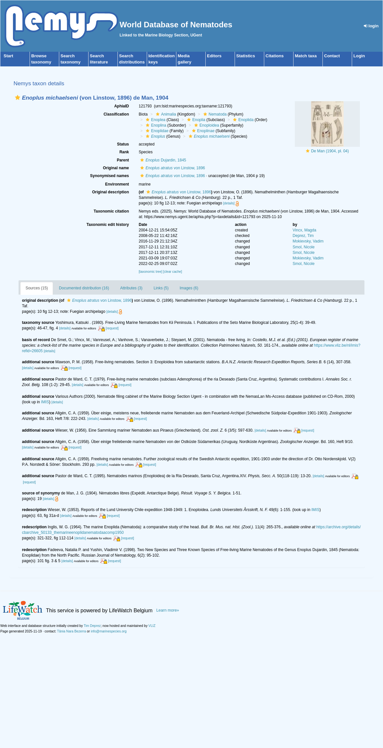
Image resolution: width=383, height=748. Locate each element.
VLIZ (152, 626)
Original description (110, 192)
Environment (117, 184)
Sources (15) (36, 288)
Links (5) (161, 288)
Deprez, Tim (303, 235)
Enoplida (242, 120)
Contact (332, 55)
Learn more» (167, 610)
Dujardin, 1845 (162, 160)
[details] (229, 203)
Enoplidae (156, 131)
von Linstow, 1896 (172, 168)
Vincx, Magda (304, 230)
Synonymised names (109, 175)
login (371, 25)
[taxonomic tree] (150, 271)
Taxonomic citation (111, 211)
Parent (123, 160)
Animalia (165, 114)
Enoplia (195, 120)
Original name (116, 168)
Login (359, 55)
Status (123, 144)
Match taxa (306, 55)
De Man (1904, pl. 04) (330, 151)
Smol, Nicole (303, 247)
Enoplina (155, 125)
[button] (17, 97)
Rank (124, 152)
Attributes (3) (131, 288)
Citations (275, 55)
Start (8, 55)
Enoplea (154, 120)
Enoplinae (202, 131)
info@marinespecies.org (109, 631)
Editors (214, 55)
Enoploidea (206, 125)
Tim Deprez (92, 626)
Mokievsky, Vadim (308, 241)
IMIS (45, 402)
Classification (116, 114)
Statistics (245, 55)
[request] (112, 328)
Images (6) (189, 288)
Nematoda (214, 114)
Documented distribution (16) (84, 288)
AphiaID (121, 106)
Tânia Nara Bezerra (71, 631)
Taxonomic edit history (108, 224)
